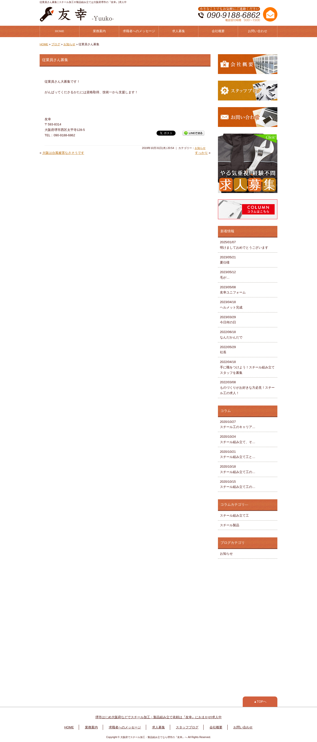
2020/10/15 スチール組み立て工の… (237, 484)
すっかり (201, 153)
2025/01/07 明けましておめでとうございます (244, 244)
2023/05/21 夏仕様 (228, 259)
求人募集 (178, 31)
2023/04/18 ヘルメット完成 (231, 304)
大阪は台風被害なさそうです (63, 153)
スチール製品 (229, 525)
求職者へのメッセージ (139, 31)
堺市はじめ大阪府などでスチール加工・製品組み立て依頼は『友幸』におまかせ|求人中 (158, 717)
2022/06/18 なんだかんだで (231, 334)
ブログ (55, 44)
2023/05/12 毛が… (228, 274)
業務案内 (99, 31)
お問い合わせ (257, 31)
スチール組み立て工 (234, 515)
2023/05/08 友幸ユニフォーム (233, 289)
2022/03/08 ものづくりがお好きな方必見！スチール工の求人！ (247, 387)
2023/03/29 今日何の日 (228, 319)
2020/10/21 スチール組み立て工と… (237, 454)
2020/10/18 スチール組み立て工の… (237, 469)
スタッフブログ (187, 727)
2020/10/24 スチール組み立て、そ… (237, 439)
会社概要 (218, 31)
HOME (59, 31)
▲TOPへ (260, 701)
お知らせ (69, 44)
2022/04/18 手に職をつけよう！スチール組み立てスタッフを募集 (247, 367)
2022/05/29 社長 (228, 349)
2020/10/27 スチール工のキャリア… (237, 424)
